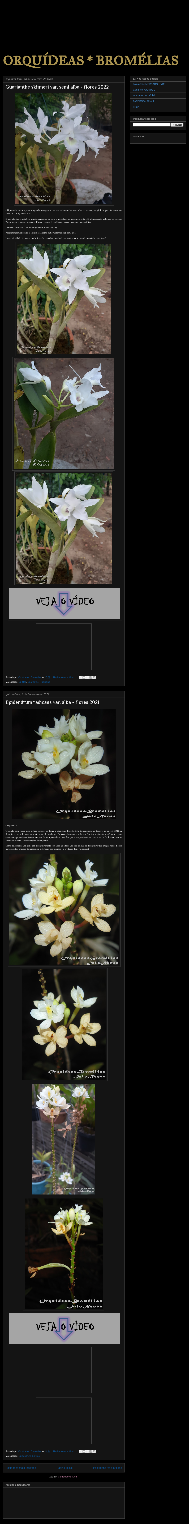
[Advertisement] (26, 21)
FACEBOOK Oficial (143, 101)
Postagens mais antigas (107, 1467)
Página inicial (64, 1467)
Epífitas (22, 682)
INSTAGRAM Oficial (144, 95)
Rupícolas (45, 682)
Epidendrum (25, 1456)
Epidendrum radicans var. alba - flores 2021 (52, 702)
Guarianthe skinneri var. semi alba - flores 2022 (57, 87)
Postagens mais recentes (21, 1467)
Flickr (136, 107)
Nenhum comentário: (64, 677)
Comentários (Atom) (68, 1476)
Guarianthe (32, 682)
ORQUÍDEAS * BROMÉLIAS (90, 61)
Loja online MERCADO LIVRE (149, 84)
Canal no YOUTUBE (144, 89)
